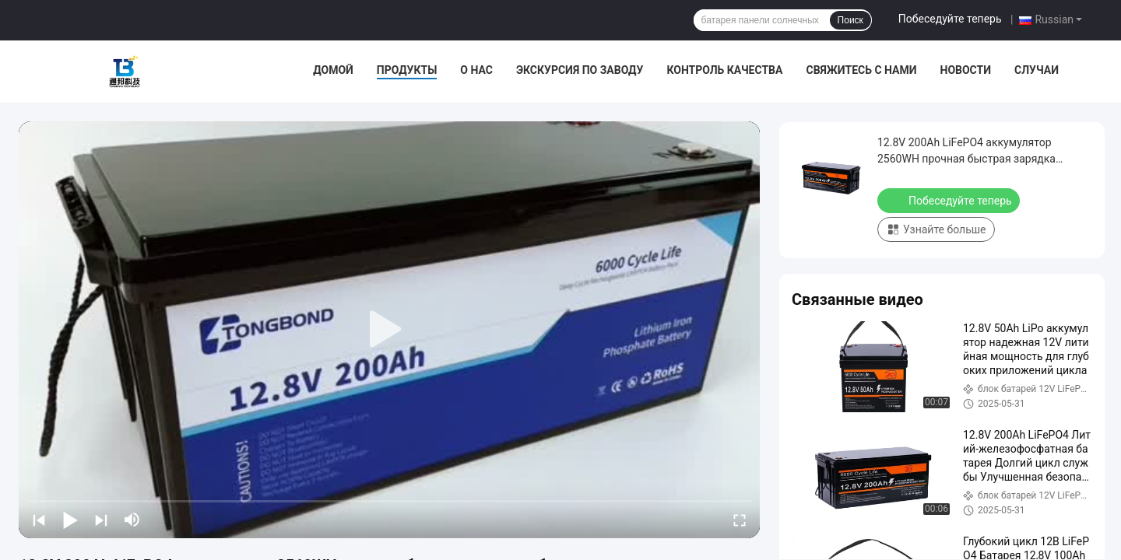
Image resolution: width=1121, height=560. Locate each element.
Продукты (407, 70)
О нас (476, 70)
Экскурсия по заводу (579, 70)
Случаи (1036, 70)
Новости (966, 70)
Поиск (850, 20)
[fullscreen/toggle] (739, 519)
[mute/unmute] (132, 519)
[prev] (38, 519)
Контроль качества (724, 70)
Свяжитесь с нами (861, 70)
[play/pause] (70, 519)
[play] (389, 329)
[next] (101, 519)
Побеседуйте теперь (950, 18)
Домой (333, 70)
